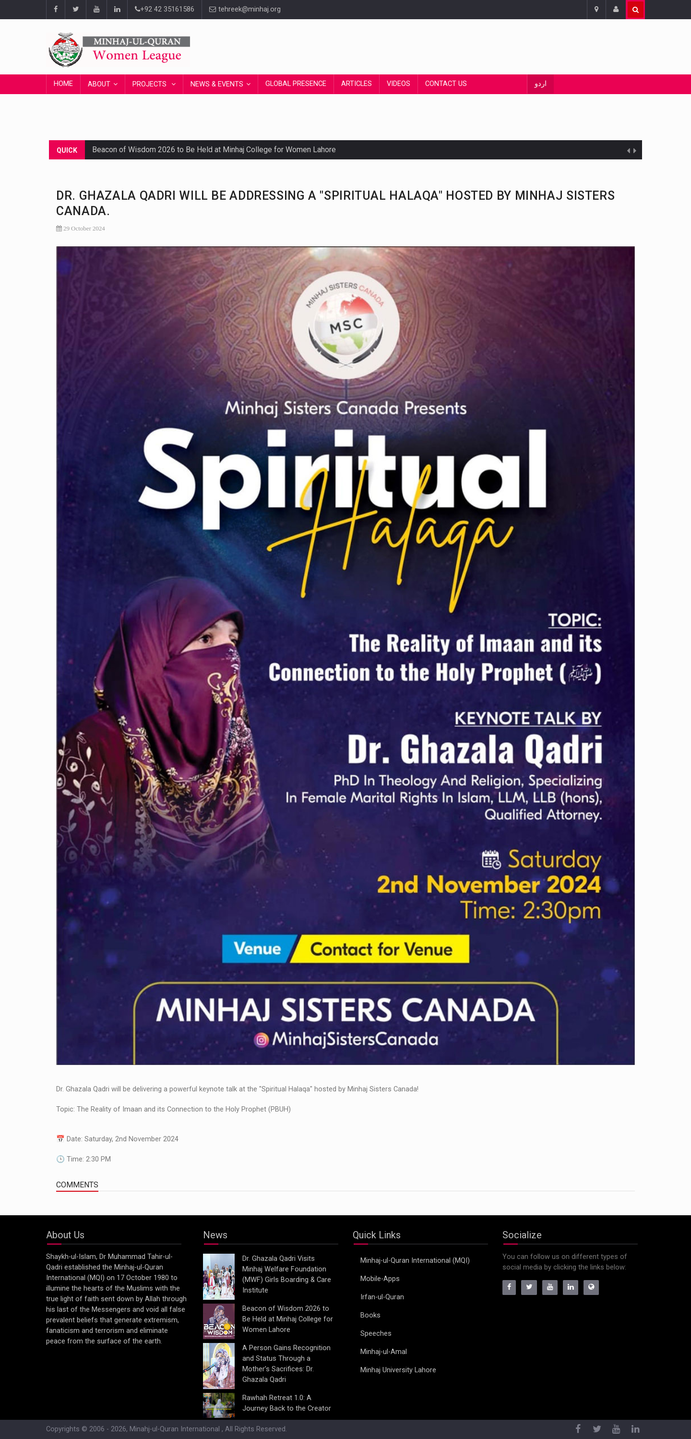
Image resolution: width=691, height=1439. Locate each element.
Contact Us (446, 84)
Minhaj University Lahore (398, 1370)
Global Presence (295, 84)
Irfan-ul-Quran (382, 1297)
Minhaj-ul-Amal (383, 1352)
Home (63, 84)
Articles (356, 84)
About (99, 84)
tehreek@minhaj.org (245, 9)
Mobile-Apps (380, 1279)
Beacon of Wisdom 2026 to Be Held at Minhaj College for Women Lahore (214, 149)
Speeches (376, 1334)
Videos (398, 84)
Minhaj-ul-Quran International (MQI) (415, 1261)
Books (370, 1315)
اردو (541, 84)
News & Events (217, 84)
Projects (150, 84)
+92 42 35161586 (164, 9)
